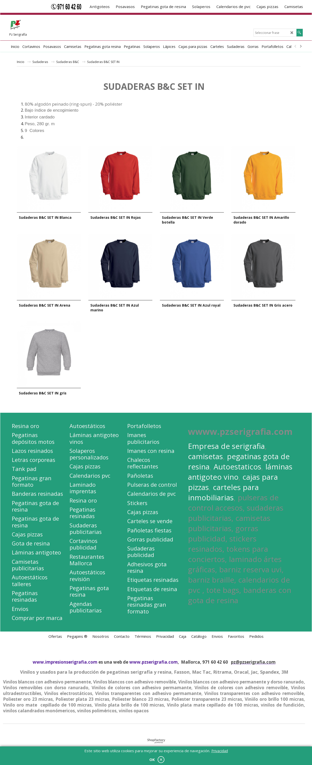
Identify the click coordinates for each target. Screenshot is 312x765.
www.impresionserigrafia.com (65, 661)
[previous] (295, 46)
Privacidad (219, 750)
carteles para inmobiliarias (223, 491)
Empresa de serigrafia (226, 445)
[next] (300, 46)
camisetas (205, 455)
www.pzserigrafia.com (153, 661)
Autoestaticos (237, 465)
